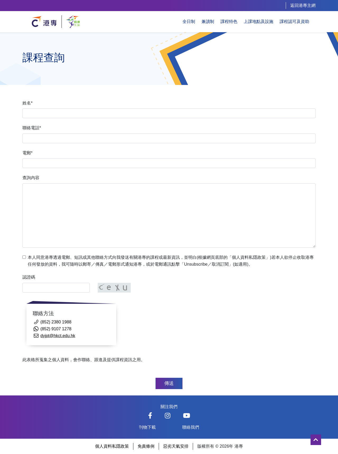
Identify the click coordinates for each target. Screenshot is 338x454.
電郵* (27, 153)
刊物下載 (147, 427)
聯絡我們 (190, 427)
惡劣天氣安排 (176, 446)
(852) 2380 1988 (55, 322)
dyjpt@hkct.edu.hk (57, 335)
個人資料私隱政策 (112, 446)
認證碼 (28, 277)
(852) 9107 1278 (55, 329)
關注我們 (169, 406)
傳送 (169, 383)
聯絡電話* (31, 128)
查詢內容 (30, 177)
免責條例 (146, 446)
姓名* (27, 103)
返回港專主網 (303, 5)
